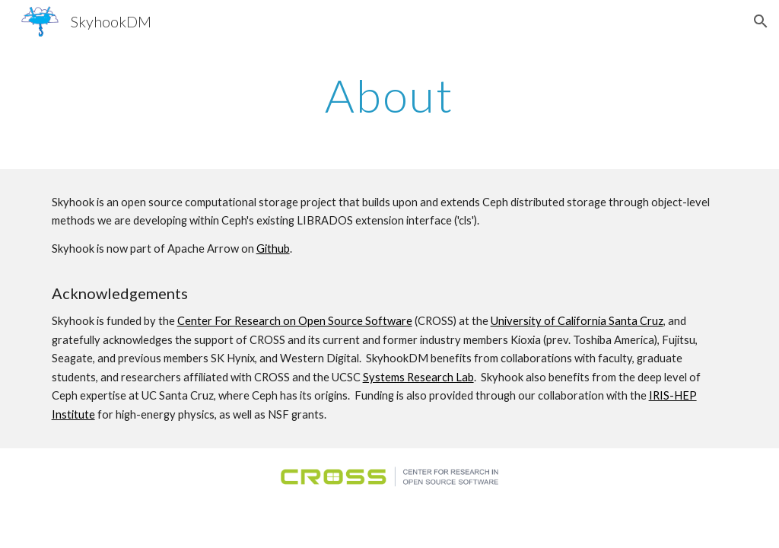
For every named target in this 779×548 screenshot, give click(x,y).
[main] (390, 95)
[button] (760, 21)
